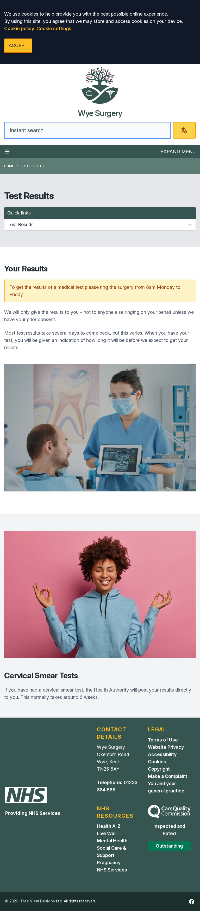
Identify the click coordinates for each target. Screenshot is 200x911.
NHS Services (112, 870)
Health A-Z (109, 826)
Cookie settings (53, 28)
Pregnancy (109, 862)
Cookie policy (19, 28)
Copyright (159, 769)
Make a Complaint (167, 776)
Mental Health (112, 840)
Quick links (19, 213)
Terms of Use (163, 740)
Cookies (157, 761)
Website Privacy (166, 747)
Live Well (106, 833)
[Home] (100, 92)
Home (9, 166)
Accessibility (162, 754)
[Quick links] (100, 225)
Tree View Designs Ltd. (41, 901)
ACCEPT (18, 45)
